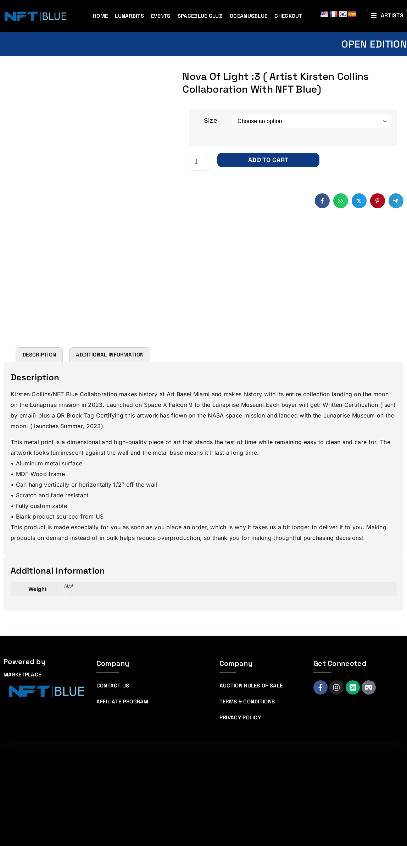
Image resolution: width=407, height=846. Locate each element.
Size (210, 120)
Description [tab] (39, 460)
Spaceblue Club (200, 15)
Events (161, 15)
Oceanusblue (248, 15)
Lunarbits (129, 15)
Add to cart (268, 160)
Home (100, 15)
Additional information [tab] (110, 460)
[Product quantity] (199, 162)
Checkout (288, 15)
